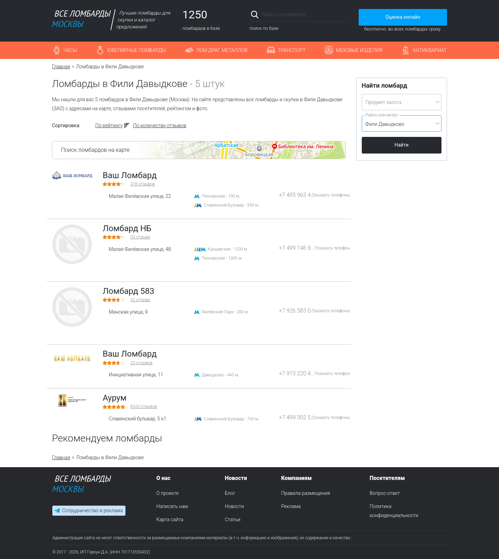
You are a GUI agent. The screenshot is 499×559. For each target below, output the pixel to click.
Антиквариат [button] (430, 50)
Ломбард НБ (127, 228)
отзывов (142, 184)
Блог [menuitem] (230, 493)
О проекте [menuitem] (167, 493)
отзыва (140, 237)
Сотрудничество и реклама (92, 511)
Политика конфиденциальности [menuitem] (394, 511)
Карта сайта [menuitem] (169, 519)
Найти (402, 145)
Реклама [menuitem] (290, 506)
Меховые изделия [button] (359, 50)
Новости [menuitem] (234, 506)
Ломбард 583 (128, 291)
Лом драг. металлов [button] (221, 50)
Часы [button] (70, 50)
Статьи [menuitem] (232, 519)
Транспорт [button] (292, 50)
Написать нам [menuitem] (172, 506)
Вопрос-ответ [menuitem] (385, 493)
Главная (61, 66)
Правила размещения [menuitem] (305, 493)
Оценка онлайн (402, 17)
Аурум (114, 398)
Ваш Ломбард (130, 175)
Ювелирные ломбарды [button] (136, 50)
